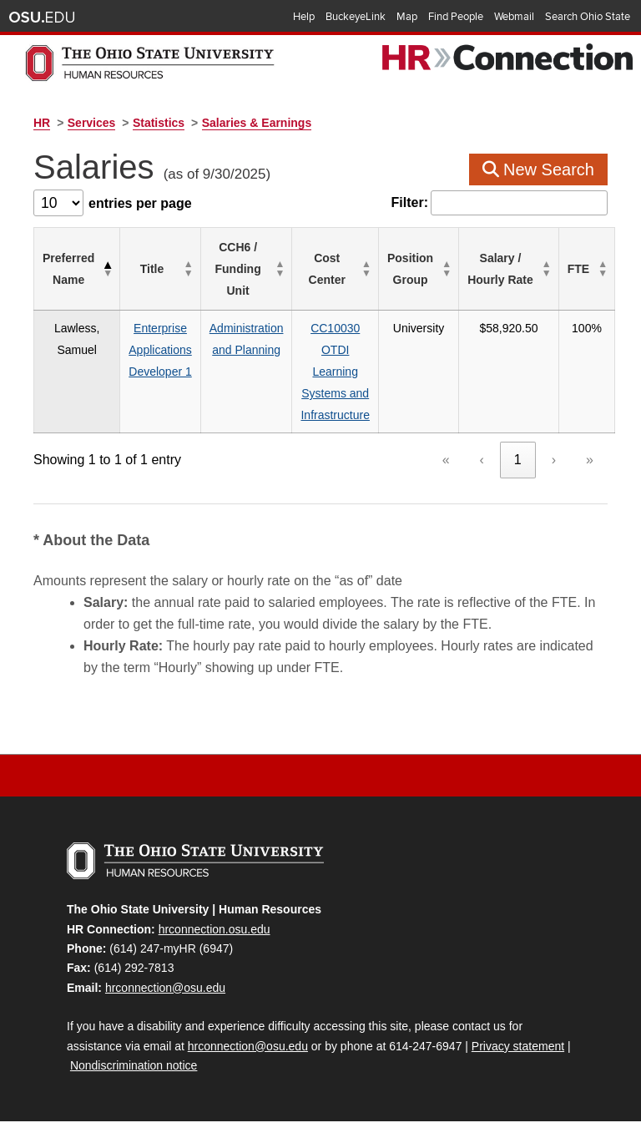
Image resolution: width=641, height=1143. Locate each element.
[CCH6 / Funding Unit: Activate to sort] (246, 269)
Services (92, 122)
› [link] (554, 460)
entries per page (140, 203)
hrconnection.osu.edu (214, 929)
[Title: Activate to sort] (160, 269)
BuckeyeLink (356, 16)
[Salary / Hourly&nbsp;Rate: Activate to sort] (509, 269)
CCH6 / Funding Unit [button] (238, 268)
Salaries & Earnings (257, 122)
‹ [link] (482, 460)
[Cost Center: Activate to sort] (335, 269)
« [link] (446, 460)
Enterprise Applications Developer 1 (160, 349)
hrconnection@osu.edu (165, 987)
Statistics (158, 122)
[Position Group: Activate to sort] (418, 269)
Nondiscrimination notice (134, 1065)
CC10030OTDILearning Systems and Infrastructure (334, 371)
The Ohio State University (41, 17)
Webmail (514, 16)
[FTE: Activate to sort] (586, 269)
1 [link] (518, 460)
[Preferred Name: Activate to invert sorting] (77, 269)
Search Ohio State (587, 16)
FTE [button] (578, 269)
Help (304, 16)
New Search (538, 169)
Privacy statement (518, 1046)
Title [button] (152, 269)
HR (41, 122)
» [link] (589, 460)
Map (406, 16)
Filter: (409, 202)
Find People (455, 16)
